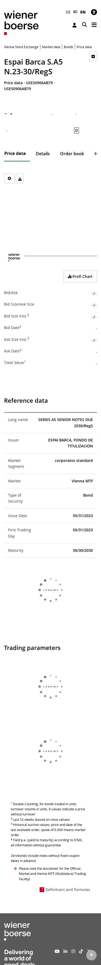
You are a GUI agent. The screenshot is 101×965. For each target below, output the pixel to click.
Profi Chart (80, 276)
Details (43, 154)
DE (68, 12)
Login (74, 25)
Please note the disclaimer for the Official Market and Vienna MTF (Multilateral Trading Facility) (52, 873)
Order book (72, 154)
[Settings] (9, 178)
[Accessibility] (94, 12)
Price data (15, 153)
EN (83, 12)
